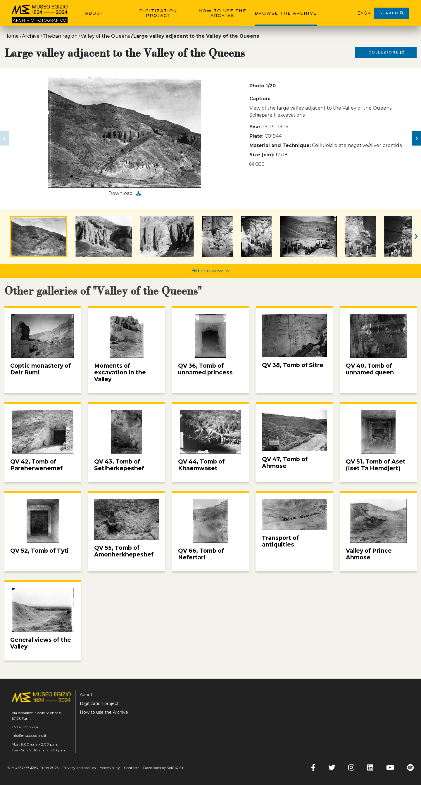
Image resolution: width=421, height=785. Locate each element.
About (94, 13)
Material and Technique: (280, 145)
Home (11, 36)
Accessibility (110, 767)
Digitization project (158, 13)
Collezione (386, 52)
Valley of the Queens (105, 36)
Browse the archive (286, 13)
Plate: (256, 136)
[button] (4, 138)
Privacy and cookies (79, 767)
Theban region (60, 36)
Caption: (259, 98)
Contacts (131, 767)
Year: (255, 126)
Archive (30, 36)
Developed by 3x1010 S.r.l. (164, 767)
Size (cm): (261, 155)
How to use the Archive (222, 13)
